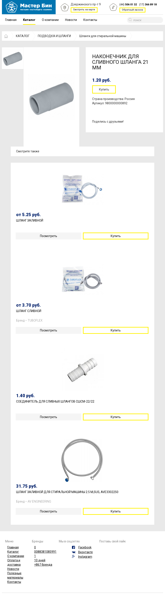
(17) (148, 5)
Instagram (85, 556)
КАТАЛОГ (22, 36)
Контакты (90, 20)
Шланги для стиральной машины (102, 36)
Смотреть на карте (84, 9)
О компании (50, 20)
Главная (11, 20)
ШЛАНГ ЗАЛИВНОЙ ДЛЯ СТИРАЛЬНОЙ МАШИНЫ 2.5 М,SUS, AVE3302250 (67, 492)
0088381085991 (45, 551)
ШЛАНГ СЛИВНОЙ (28, 311)
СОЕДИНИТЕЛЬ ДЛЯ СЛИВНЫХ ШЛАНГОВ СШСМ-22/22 (55, 401)
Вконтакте (85, 552)
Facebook (85, 547)
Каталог (29, 20)
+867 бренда (43, 564)
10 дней (39, 560)
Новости (71, 20)
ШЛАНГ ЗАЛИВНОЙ (29, 220)
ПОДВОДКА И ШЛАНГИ (54, 36)
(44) (128, 5)
